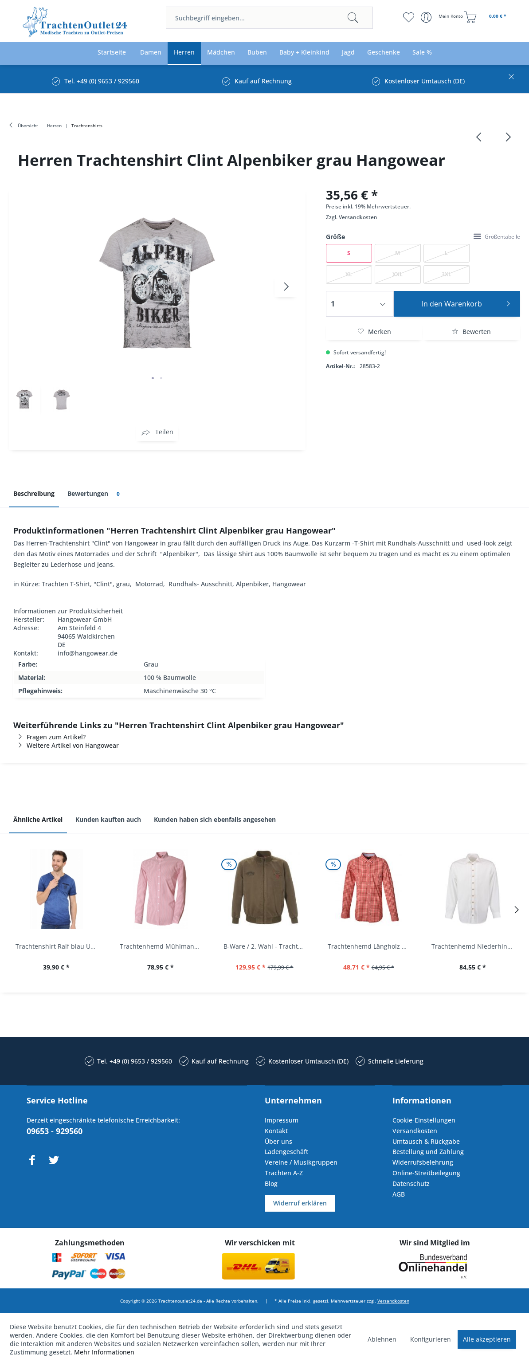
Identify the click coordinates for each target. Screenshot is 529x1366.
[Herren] (184, 52)
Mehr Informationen (104, 1352)
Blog (271, 1183)
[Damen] (151, 52)
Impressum (281, 1120)
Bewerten (471, 331)
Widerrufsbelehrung (422, 1162)
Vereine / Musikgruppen (301, 1162)
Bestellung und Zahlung (428, 1151)
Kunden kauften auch (108, 819)
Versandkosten (358, 217)
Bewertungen (95, 494)
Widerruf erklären (300, 1203)
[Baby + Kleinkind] (304, 52)
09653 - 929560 (54, 1131)
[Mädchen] (221, 52)
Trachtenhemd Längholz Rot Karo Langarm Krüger (371, 946)
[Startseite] (111, 52)
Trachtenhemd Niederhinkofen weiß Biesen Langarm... (474, 946)
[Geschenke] (383, 52)
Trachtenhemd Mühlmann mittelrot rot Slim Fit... (163, 946)
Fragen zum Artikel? (49, 737)
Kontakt (276, 1131)
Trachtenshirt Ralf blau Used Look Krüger (59, 946)
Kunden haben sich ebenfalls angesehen (215, 819)
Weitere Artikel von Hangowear (66, 745)
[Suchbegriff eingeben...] (269, 18)
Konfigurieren (430, 1339)
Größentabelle (497, 236)
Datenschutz (411, 1183)
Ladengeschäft (286, 1151)
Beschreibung (34, 493)
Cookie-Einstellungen (423, 1120)
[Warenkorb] (486, 17)
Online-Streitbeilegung (426, 1173)
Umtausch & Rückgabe (426, 1141)
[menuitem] (269, 18)
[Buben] (257, 52)
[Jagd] (348, 52)
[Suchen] (353, 18)
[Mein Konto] (443, 17)
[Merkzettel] (409, 17)
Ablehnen (382, 1339)
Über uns (278, 1141)
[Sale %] (422, 52)
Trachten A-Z (284, 1173)
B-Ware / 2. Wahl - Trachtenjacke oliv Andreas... (266, 946)
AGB (398, 1194)
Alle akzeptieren (487, 1339)
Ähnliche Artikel (38, 819)
